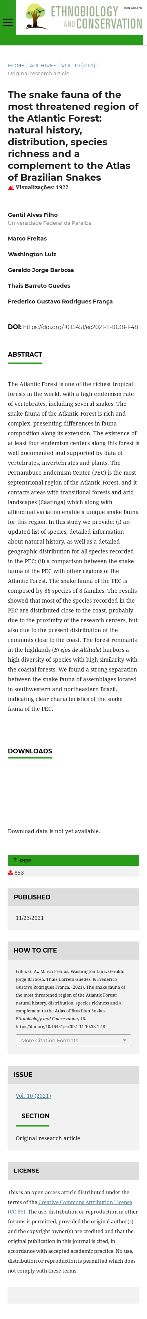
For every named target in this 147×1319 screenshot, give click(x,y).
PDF (24, 860)
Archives (43, 65)
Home (16, 65)
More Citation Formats (49, 1040)
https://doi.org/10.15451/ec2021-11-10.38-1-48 (80, 327)
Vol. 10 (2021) (78, 65)
